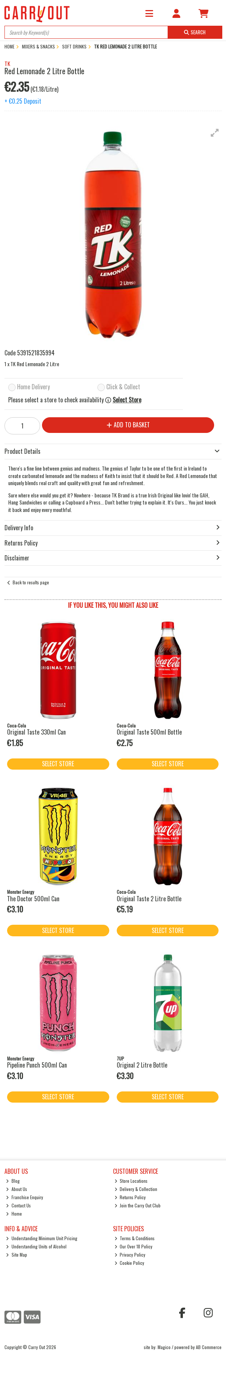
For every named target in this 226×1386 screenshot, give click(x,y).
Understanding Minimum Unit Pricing (41, 1238)
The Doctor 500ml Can (33, 898)
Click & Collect (123, 387)
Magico (164, 1347)
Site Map (16, 1254)
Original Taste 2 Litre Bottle (149, 898)
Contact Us (18, 1205)
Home (14, 1213)
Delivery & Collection (136, 1189)
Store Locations (131, 1181)
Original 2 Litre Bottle (142, 1064)
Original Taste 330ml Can (36, 731)
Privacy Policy (130, 1254)
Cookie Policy (129, 1263)
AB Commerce (209, 1347)
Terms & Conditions (134, 1238)
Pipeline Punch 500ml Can (37, 1064)
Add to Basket (128, 424)
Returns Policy (130, 1197)
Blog (13, 1181)
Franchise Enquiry (24, 1197)
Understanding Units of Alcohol (36, 1246)
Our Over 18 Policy (133, 1246)
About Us (16, 1189)
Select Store (127, 399)
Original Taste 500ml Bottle (149, 731)
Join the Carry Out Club (137, 1205)
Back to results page (31, 582)
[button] (215, 133)
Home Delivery (33, 387)
